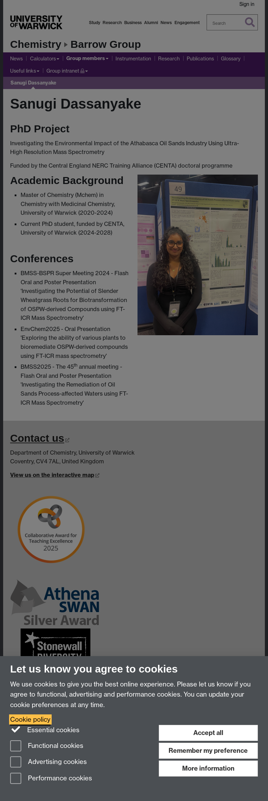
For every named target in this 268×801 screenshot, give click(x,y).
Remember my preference (208, 751)
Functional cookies (46, 746)
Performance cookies (51, 778)
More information (208, 768)
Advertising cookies (48, 762)
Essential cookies (45, 729)
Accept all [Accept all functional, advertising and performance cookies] (208, 733)
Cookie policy (30, 719)
